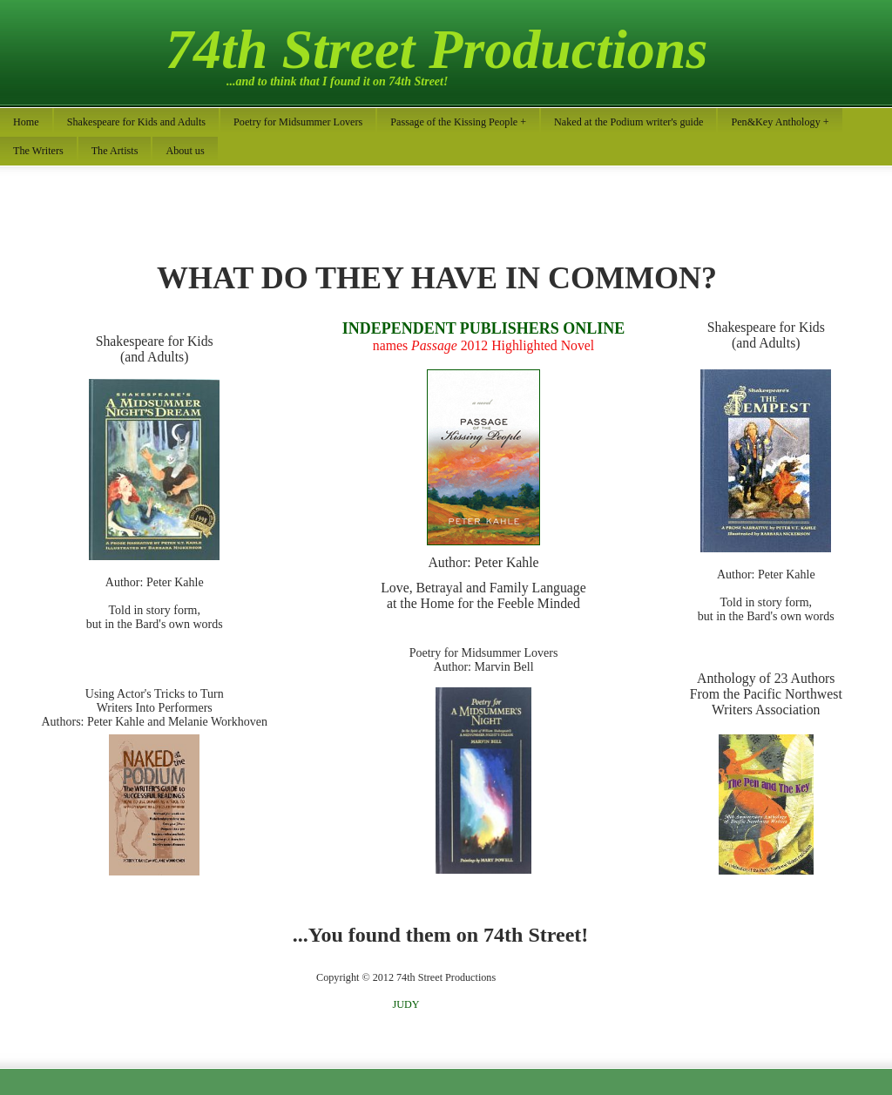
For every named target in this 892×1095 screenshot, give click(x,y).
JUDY (406, 1004)
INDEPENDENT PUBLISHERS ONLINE (483, 328)
